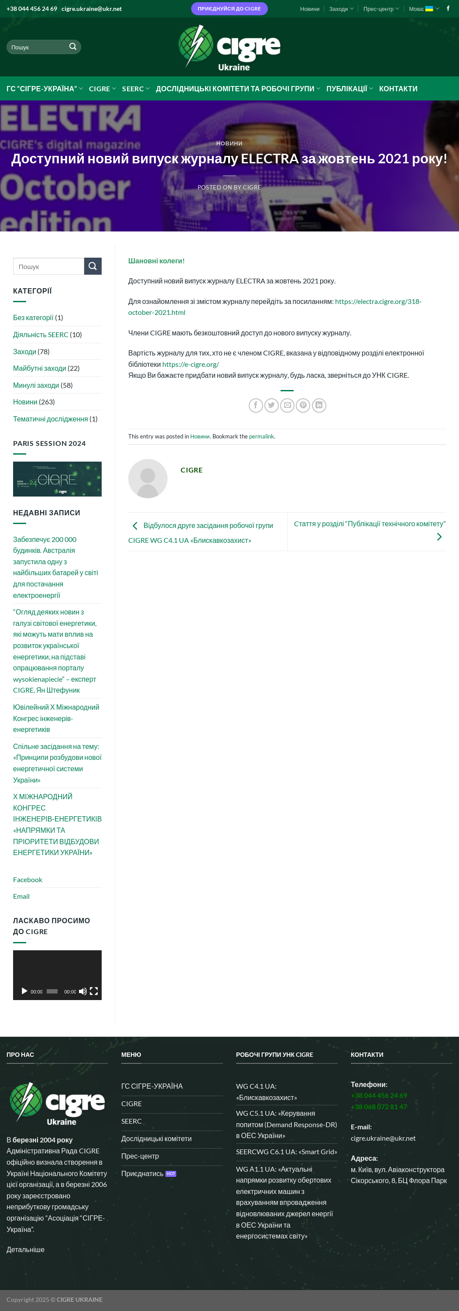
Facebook (27, 879)
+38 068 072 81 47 (379, 1106)
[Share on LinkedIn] (319, 405)
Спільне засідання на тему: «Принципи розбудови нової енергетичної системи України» (57, 763)
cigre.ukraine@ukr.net (92, 8)
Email (21, 896)
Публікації (349, 88)
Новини (310, 8)
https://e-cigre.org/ (190, 364)
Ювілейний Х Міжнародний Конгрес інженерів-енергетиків (56, 718)
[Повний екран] (93, 991)
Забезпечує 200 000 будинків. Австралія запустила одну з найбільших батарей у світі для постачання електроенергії (55, 567)
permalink (261, 436)
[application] (57, 975)
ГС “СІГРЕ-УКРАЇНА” (45, 88)
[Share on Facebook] (256, 405)
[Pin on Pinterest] (303, 405)
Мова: (424, 8)
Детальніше (26, 1249)
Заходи (341, 8)
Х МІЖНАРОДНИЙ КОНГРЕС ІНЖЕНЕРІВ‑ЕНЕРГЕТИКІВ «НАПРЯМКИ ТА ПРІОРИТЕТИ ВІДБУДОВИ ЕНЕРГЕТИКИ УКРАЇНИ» (57, 824)
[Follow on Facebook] (448, 9)
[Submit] (72, 47)
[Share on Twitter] (271, 405)
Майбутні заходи (39, 368)
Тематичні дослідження (50, 418)
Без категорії (33, 317)
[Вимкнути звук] (83, 991)
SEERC (136, 88)
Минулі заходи (36, 385)
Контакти (398, 88)
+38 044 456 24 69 (32, 8)
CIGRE (102, 88)
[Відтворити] (24, 991)
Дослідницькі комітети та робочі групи (238, 88)
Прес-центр (381, 8)
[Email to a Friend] (287, 405)
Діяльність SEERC (41, 334)
